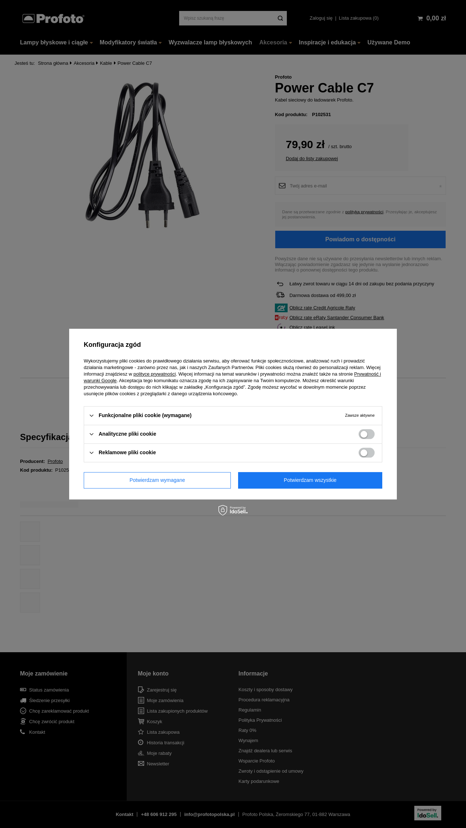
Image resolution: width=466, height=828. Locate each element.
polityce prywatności (155, 374)
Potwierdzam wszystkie (310, 480)
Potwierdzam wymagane (157, 480)
